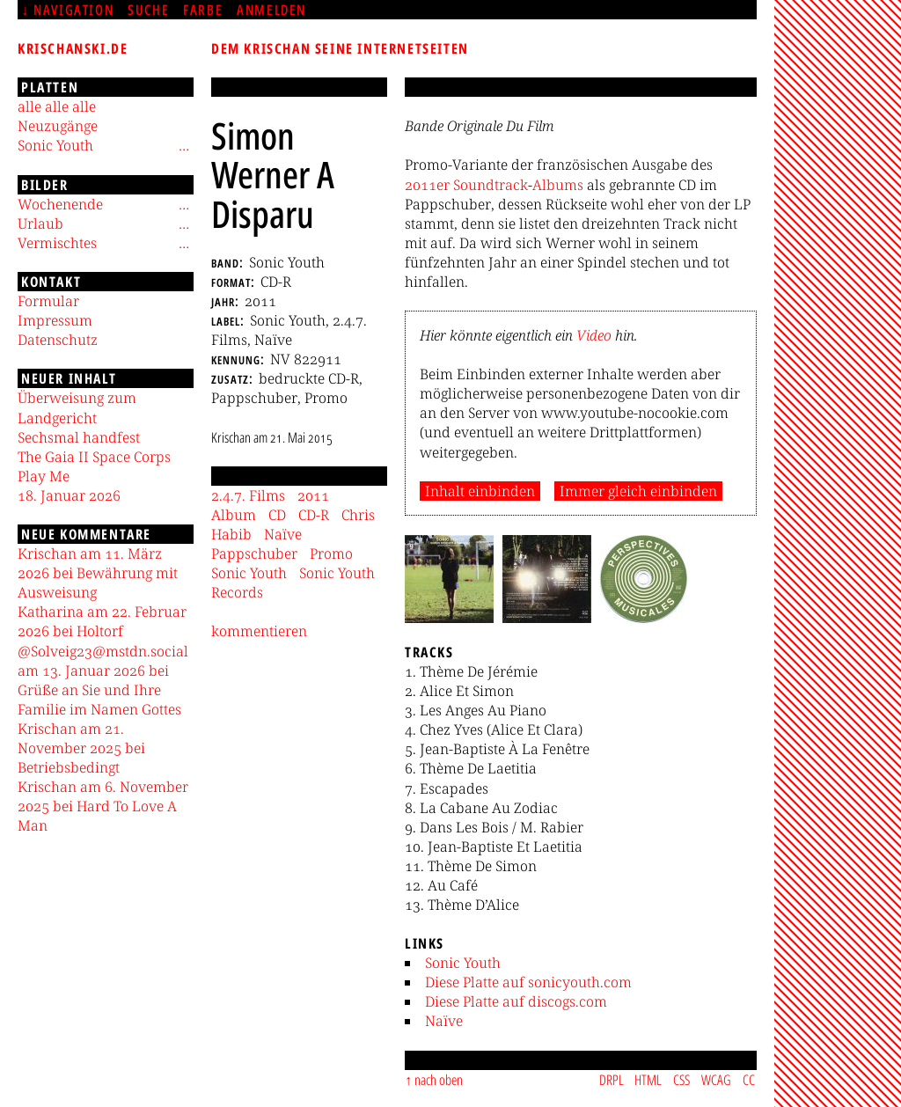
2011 (313, 495)
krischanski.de (73, 48)
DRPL (611, 1079)
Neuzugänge (58, 126)
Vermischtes (57, 243)
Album (233, 514)
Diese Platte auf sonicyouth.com (528, 982)
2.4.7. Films (248, 495)
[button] (449, 579)
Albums (557, 184)
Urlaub (40, 223)
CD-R (313, 514)
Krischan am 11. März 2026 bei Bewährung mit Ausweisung (98, 573)
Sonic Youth (463, 962)
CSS (681, 1079)
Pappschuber (254, 553)
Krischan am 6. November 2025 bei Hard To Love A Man (103, 806)
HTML (648, 1079)
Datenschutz (58, 339)
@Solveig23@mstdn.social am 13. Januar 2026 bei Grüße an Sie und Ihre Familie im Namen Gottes (103, 680)
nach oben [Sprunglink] (438, 1079)
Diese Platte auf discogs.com (516, 1001)
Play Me (44, 476)
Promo (331, 553)
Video (594, 335)
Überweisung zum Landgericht (77, 407)
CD (277, 514)
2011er (427, 184)
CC (749, 1079)
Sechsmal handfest (79, 437)
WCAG (716, 1079)
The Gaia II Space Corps (94, 456)
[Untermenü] (184, 145)
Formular (48, 301)
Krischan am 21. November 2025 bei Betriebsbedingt (81, 748)
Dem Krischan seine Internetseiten (340, 48)
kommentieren (259, 631)
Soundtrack (490, 184)
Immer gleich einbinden (638, 491)
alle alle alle (57, 106)
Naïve (444, 1020)
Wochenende (60, 204)
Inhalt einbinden (480, 491)
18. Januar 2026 (69, 495)
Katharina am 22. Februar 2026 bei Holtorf (102, 621)
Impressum (55, 320)
